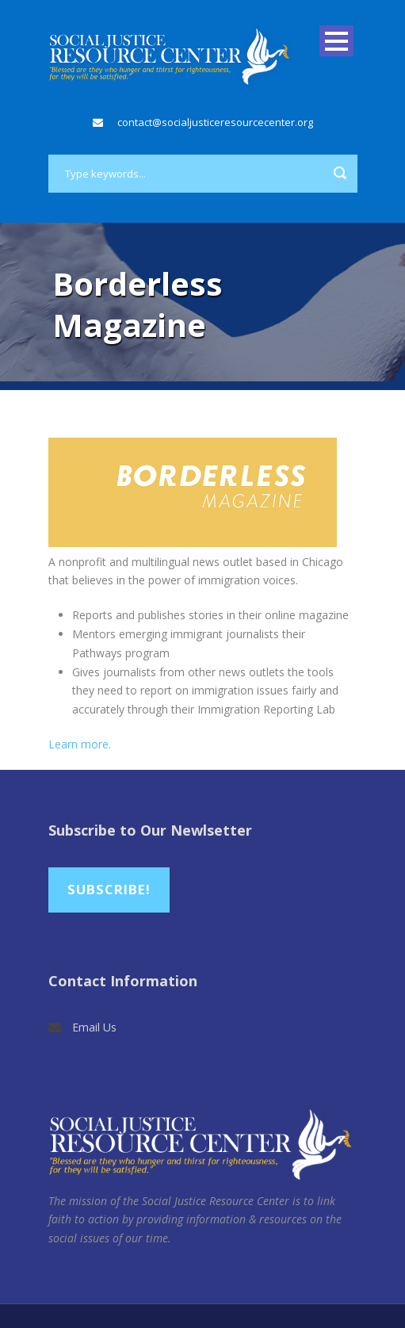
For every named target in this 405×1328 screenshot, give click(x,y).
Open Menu (336, 40)
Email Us (94, 1027)
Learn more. (79, 744)
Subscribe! (109, 889)
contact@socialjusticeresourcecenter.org (215, 122)
